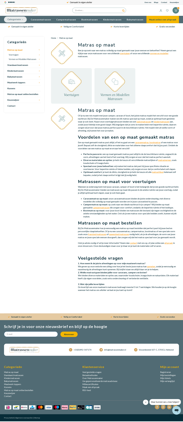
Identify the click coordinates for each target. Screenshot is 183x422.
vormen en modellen (159, 54)
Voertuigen (14, 55)
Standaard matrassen (17, 66)
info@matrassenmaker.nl (112, 350)
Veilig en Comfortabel (72, 27)
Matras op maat (15, 50)
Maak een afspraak (91, 388)
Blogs (156, 2)
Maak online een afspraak (162, 20)
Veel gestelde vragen (91, 373)
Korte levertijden (119, 27)
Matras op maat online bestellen (22, 95)
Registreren (165, 373)
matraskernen (164, 160)
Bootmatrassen (89, 20)
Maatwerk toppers (16, 83)
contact (133, 243)
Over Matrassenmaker (92, 379)
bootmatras (154, 143)
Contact (164, 2)
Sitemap (37, 418)
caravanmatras (142, 143)
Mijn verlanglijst (167, 382)
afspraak (169, 243)
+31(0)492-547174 (80, 350)
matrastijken (158, 172)
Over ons (147, 2)
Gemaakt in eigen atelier (79, 2)
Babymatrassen (135, 20)
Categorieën (15, 20)
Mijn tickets (165, 379)
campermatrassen (101, 208)
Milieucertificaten (90, 385)
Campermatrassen (66, 20)
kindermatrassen (161, 122)
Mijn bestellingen (168, 376)
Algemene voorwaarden (24, 418)
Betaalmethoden (90, 376)
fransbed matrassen (97, 235)
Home (53, 39)
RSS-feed (86, 391)
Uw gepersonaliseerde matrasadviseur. (100, 382)
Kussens (11, 89)
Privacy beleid (9, 418)
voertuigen (125, 54)
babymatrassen (144, 122)
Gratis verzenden (165, 27)
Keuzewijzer (174, 2)
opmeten (151, 267)
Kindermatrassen (112, 20)
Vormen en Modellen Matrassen (22, 60)
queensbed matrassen (119, 235)
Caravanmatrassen (41, 20)
